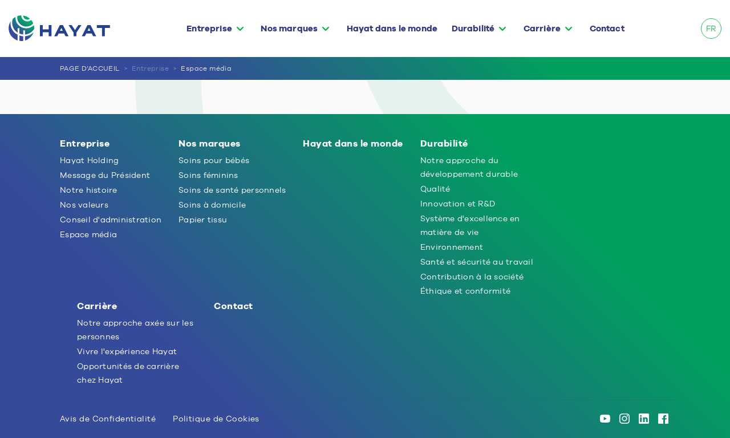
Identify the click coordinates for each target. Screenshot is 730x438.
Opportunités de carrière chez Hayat (128, 373)
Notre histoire (88, 189)
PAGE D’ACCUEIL (90, 68)
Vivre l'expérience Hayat (127, 351)
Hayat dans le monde (392, 28)
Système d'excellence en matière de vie (470, 225)
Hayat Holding (89, 160)
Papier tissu (203, 219)
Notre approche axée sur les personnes (135, 329)
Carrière (542, 28)
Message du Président (105, 175)
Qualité (435, 188)
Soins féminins (208, 175)
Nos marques (289, 28)
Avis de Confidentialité (108, 418)
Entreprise (209, 28)
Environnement (451, 247)
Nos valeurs (84, 204)
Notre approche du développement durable (469, 167)
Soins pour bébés (214, 160)
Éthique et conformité (465, 290)
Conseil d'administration (110, 219)
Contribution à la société (472, 276)
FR (711, 28)
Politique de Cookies (216, 418)
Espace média (206, 68)
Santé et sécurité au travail (476, 261)
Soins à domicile (212, 204)
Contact (607, 28)
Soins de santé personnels (232, 189)
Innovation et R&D (457, 203)
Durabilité (473, 28)
